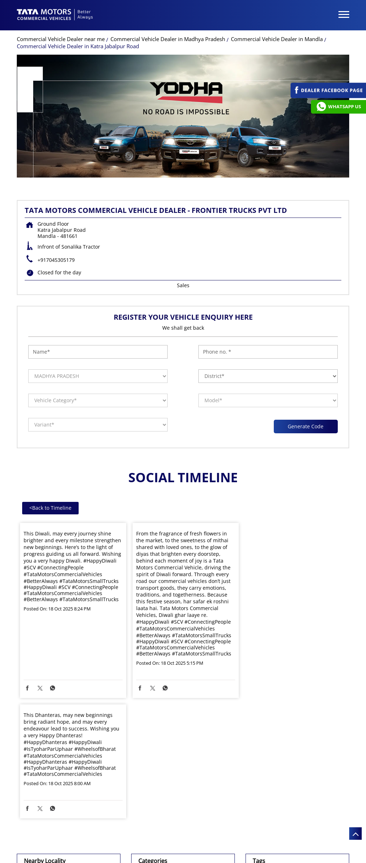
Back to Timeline (50, 507)
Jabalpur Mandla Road (57, 776)
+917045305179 (56, 259)
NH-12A (39, 761)
